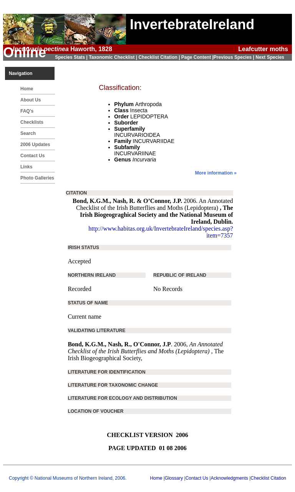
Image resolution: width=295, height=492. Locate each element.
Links (26, 167)
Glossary (174, 478)
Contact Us (32, 155)
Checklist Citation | (159, 57)
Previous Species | (234, 57)
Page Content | (197, 57)
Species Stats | (72, 57)
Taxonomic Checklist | (113, 57)
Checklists (31, 122)
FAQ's (26, 111)
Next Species (269, 57)
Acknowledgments (229, 478)
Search (28, 133)
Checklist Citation (268, 478)
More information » (216, 173)
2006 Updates (35, 144)
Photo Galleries (37, 178)
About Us (30, 100)
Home (26, 88)
